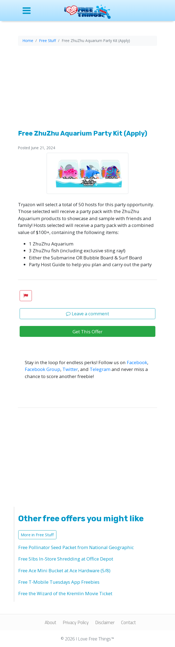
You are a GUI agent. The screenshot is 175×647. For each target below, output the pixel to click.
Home (28, 40)
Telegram (100, 369)
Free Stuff (47, 40)
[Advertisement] (87, 88)
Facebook (137, 362)
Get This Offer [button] (87, 331)
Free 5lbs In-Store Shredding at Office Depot (65, 559)
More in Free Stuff (37, 534)
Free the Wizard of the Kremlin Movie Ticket (65, 593)
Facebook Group (42, 369)
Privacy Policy (76, 622)
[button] (26, 295)
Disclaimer (104, 622)
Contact (128, 622)
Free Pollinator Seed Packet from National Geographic (76, 547)
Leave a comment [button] (87, 313)
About (50, 622)
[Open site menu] (32, 10)
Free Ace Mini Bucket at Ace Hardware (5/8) (64, 570)
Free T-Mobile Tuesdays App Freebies (58, 582)
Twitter (70, 369)
